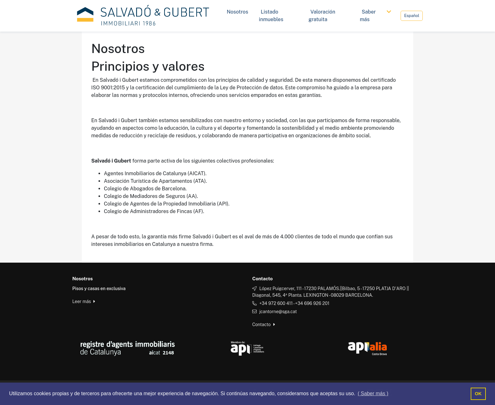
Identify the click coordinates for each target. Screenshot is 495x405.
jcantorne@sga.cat (278, 311)
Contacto (263, 324)
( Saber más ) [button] (373, 393)
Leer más (83, 301)
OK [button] (478, 393)
